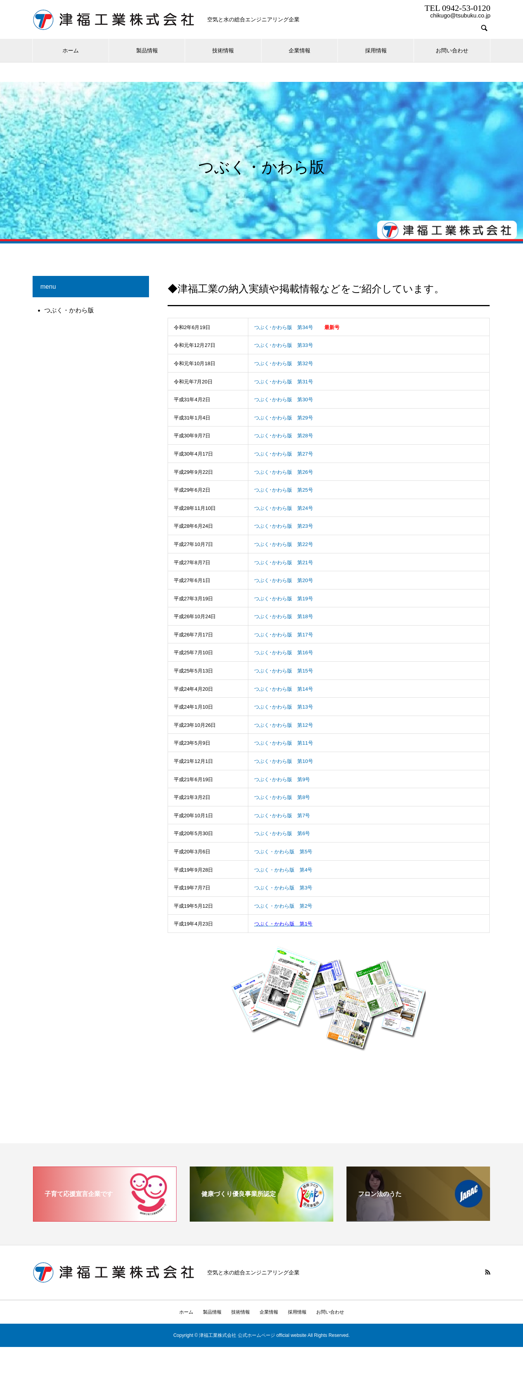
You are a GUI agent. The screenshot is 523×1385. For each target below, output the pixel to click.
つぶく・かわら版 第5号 (283, 852)
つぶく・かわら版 (69, 310)
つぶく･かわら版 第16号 (283, 652)
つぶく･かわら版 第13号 (283, 707)
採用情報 (376, 50)
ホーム (70, 50)
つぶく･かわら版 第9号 (282, 779)
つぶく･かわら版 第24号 (283, 508)
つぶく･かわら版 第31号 (283, 382)
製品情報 (147, 50)
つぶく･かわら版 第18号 (283, 616)
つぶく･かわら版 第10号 (283, 761)
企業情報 (299, 50)
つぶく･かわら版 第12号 (283, 725)
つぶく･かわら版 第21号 (283, 562)
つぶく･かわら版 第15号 (283, 671)
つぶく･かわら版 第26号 (283, 472)
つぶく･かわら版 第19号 (283, 598)
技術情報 (223, 50)
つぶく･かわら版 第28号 (283, 436)
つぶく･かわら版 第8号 (282, 797)
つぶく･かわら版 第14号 (283, 689)
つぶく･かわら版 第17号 (283, 635)
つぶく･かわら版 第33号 (283, 345)
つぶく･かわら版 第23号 (283, 526)
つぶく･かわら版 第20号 (283, 580)
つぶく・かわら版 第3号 (283, 888)
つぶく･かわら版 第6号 (282, 833)
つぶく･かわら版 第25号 (283, 490)
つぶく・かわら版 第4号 (283, 870)
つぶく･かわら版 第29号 (283, 418)
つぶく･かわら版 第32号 (283, 363)
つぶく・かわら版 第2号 (283, 906)
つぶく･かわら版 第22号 (283, 544)
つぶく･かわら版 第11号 (283, 743)
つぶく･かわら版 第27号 (283, 454)
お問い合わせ (452, 50)
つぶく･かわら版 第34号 (283, 327)
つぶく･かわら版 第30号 (283, 399)
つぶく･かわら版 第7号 (282, 815)
